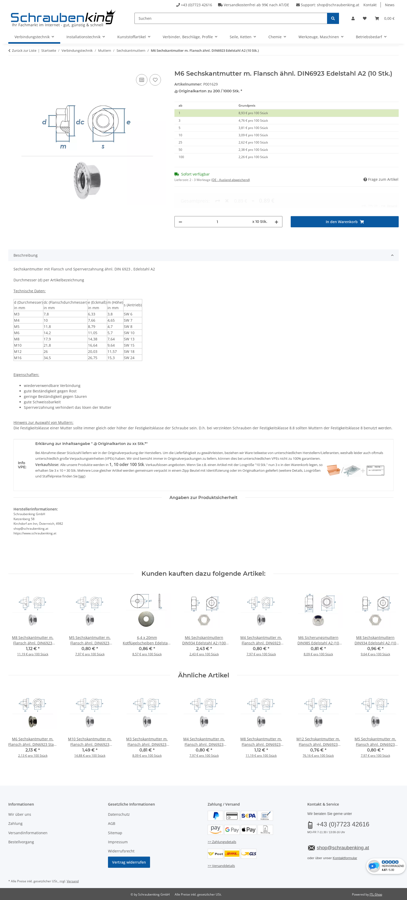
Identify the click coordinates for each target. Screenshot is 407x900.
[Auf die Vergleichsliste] (141, 80)
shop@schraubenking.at (338, 4)
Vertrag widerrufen (129, 862)
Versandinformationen (28, 832)
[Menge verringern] (180, 200)
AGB (111, 823)
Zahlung (15, 823)
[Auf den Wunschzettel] (155, 80)
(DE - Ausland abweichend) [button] (230, 180)
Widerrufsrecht (121, 851)
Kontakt (370, 4)
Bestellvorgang (21, 841)
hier (81, 476)
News (390, 4)
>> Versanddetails (221, 865)
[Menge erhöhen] (276, 200)
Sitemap (115, 832)
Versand (73, 881)
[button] (353, 18)
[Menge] (217, 200)
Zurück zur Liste (24, 50)
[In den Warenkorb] (12, 67)
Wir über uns (19, 814)
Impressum (118, 841)
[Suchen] (230, 18)
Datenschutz (119, 814)
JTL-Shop (376, 894)
